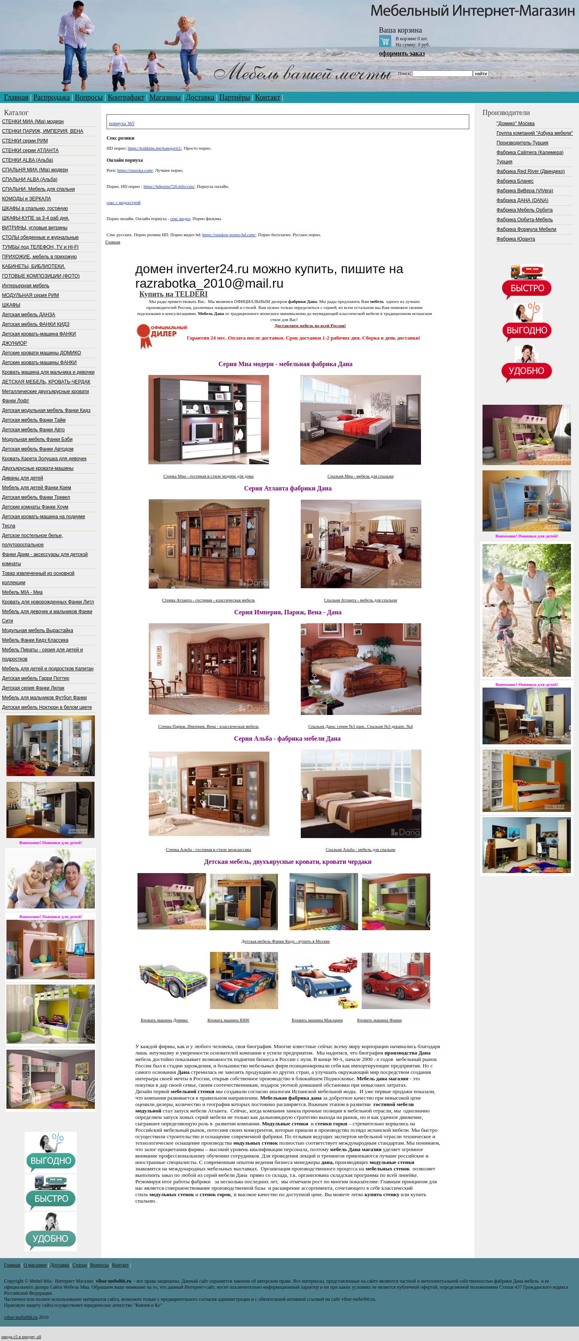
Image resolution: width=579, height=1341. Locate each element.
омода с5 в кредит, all (21, 1336)
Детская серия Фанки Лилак (33, 688)
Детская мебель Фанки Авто (33, 430)
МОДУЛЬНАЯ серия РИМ (30, 295)
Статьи (79, 1265)
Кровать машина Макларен (317, 1020)
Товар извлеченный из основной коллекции (38, 578)
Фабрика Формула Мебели (526, 229)
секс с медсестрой (123, 202)
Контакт (267, 97)
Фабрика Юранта (516, 239)
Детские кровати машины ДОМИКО (41, 353)
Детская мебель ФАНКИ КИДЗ (36, 324)
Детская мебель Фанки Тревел (36, 497)
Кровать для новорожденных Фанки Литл (48, 602)
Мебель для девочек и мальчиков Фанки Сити (47, 616)
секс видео (180, 218)
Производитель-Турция (522, 143)
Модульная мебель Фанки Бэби (37, 439)
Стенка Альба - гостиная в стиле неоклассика (208, 849)
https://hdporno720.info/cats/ (169, 186)
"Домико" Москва (516, 123)
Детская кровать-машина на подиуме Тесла (43, 521)
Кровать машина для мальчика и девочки (48, 372)
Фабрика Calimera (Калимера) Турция (530, 157)
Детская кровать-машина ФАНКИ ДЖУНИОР (39, 338)
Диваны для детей (22, 478)
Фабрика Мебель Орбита (524, 210)
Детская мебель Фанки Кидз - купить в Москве (285, 941)
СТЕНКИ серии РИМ (25, 141)
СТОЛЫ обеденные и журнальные (40, 237)
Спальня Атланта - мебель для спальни (360, 599)
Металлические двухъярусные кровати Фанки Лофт (45, 396)
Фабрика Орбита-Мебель (525, 219)
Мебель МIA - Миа (22, 592)
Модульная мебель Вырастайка (37, 630)
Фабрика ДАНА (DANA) (522, 200)
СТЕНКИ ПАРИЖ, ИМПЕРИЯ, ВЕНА (42, 131)
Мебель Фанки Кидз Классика (35, 640)
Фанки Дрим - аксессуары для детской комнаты (45, 559)
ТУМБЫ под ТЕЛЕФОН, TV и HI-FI (40, 247)
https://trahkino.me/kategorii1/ (155, 148)
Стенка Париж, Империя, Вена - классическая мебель (208, 726)
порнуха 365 (121, 123)
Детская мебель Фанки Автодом (38, 449)
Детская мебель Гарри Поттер (35, 678)
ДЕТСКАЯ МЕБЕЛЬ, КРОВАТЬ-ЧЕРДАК (46, 382)
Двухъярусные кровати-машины (38, 468)
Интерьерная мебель (25, 285)
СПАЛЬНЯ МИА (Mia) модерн (35, 170)
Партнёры (234, 97)
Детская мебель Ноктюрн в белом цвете (47, 707)
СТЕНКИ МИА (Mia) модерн (33, 121)
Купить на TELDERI (174, 294)
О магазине (35, 1265)
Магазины (165, 97)
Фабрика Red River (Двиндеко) (531, 171)
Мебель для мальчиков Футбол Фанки (44, 697)
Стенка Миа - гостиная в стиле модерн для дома (208, 476)
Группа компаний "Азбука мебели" (535, 133)
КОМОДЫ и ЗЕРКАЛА (26, 199)
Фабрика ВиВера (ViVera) (525, 191)
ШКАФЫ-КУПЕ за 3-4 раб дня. (35, 218)
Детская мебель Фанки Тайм (34, 420)
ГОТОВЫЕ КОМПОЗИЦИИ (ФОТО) (41, 276)
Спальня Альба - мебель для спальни (360, 849)
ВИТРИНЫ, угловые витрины (35, 228)
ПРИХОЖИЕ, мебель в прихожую (39, 257)
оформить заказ (402, 53)
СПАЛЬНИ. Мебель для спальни (38, 189)
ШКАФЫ (11, 305)
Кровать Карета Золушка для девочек (44, 458)
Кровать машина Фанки (379, 1020)
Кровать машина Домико (165, 1020)
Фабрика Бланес (515, 181)
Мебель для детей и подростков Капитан (48, 669)
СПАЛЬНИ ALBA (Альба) (29, 179)
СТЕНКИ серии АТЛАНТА (30, 150)
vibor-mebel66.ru (20, 1317)
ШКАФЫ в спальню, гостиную (35, 208)
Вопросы (89, 97)
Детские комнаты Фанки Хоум (35, 507)
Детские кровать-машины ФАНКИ (39, 362)
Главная (16, 97)
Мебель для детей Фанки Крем (36, 487)
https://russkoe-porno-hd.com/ (229, 234)
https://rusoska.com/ (135, 170)
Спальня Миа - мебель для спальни (360, 476)
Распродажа (51, 97)
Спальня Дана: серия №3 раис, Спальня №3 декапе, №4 (360, 726)
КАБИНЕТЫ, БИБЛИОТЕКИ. (33, 266)
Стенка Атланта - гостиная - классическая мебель (208, 599)
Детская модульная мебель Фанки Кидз (46, 410)
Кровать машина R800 (228, 1020)
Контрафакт (126, 97)
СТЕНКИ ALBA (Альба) (27, 160)
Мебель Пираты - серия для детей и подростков (42, 654)
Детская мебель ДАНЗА (28, 314)
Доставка (200, 97)
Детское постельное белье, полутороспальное (32, 540)
